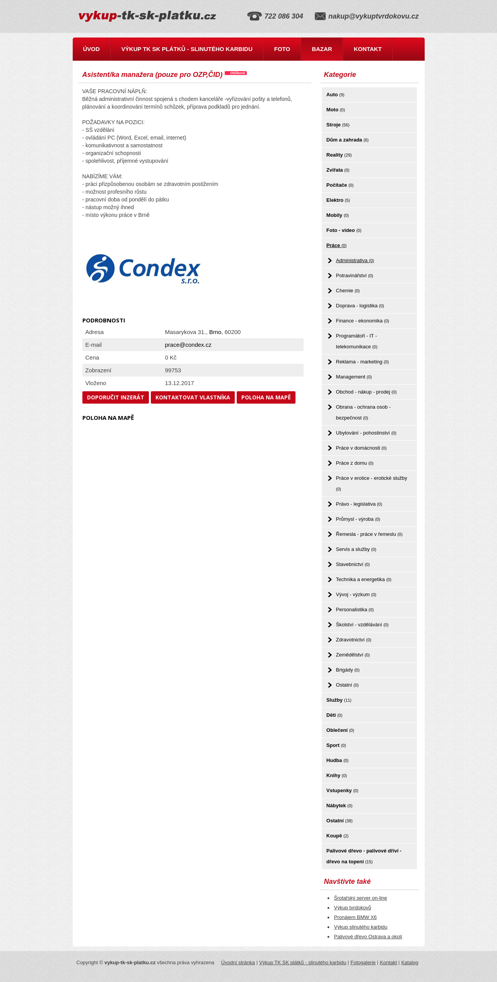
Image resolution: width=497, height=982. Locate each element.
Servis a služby (356, 549)
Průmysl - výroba (358, 519)
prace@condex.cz (188, 344)
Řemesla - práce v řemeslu (369, 534)
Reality (339, 155)
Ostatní (347, 685)
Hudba (337, 760)
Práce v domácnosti (361, 448)
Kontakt (368, 49)
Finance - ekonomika (362, 321)
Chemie (348, 290)
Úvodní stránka (238, 962)
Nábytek (339, 805)
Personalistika (355, 609)
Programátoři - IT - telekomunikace (356, 341)
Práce (336, 245)
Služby (339, 700)
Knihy (336, 775)
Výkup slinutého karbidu (361, 927)
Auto (335, 94)
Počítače (340, 185)
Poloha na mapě (266, 397)
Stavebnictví (353, 564)
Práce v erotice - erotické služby (371, 483)
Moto (335, 110)
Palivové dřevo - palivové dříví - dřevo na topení (363, 856)
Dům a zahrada (347, 140)
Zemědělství (353, 655)
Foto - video (344, 230)
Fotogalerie (363, 962)
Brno (215, 332)
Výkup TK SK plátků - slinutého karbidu (187, 49)
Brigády (348, 670)
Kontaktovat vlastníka (192, 397)
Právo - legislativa (359, 504)
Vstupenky (342, 790)
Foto (282, 49)
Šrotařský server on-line (360, 898)
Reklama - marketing (362, 362)
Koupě (337, 836)
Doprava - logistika (360, 306)
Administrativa (355, 260)
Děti (334, 715)
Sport (336, 745)
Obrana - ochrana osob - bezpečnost (363, 412)
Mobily (337, 215)
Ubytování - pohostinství (366, 433)
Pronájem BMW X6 (355, 917)
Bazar (322, 49)
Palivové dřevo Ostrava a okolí (368, 936)
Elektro (338, 200)
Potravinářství (354, 275)
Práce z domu (355, 463)
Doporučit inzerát (115, 397)
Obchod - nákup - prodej (366, 392)
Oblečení (340, 730)
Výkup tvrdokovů (352, 907)
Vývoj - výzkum (356, 594)
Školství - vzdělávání (362, 624)
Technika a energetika (363, 579)
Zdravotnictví (353, 640)
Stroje (338, 125)
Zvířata (337, 170)
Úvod (91, 49)
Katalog (409, 962)
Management (354, 377)
